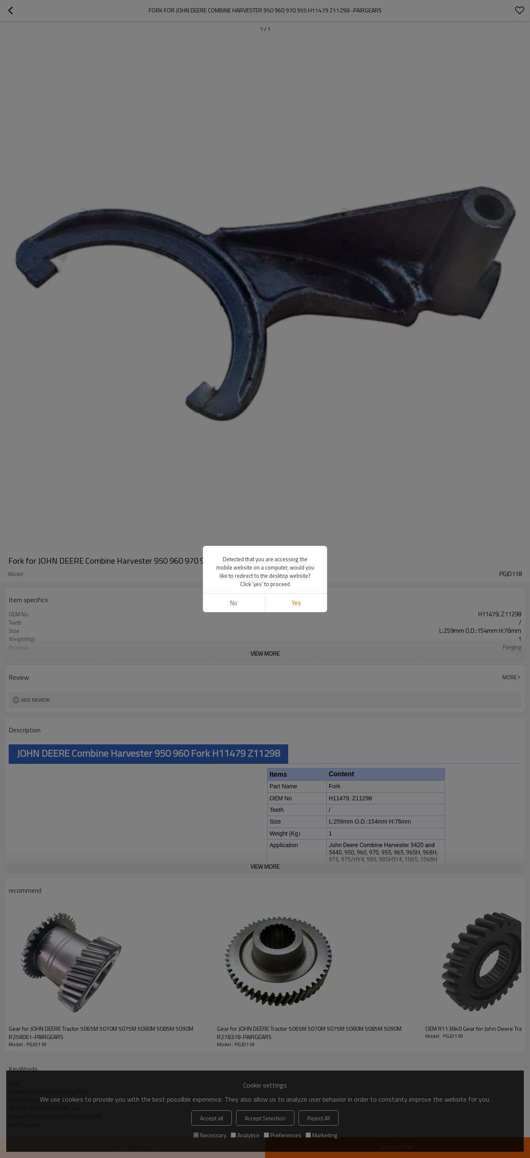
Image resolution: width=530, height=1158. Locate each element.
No (233, 603)
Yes (296, 603)
